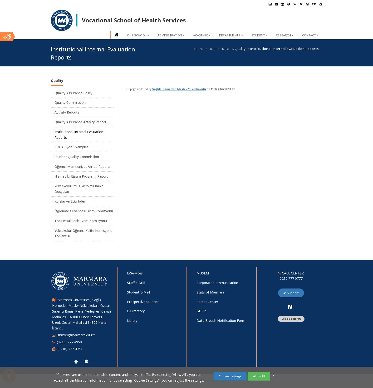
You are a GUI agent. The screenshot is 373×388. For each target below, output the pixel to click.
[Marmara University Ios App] (86, 361)
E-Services (135, 273)
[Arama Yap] (321, 5)
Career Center (207, 301)
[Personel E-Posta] (276, 4)
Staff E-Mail (136, 282)
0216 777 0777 (291, 278)
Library (132, 320)
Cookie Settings (291, 318)
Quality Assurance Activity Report (80, 122)
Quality (240, 48)
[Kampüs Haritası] (301, 4)
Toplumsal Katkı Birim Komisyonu (80, 221)
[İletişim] (294, 4)
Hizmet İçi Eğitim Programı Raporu (81, 176)
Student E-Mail (138, 292)
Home (199, 48)
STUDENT (259, 35)
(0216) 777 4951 (70, 349)
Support (291, 293)
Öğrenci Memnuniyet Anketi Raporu (82, 166)
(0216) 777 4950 (69, 342)
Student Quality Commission (76, 156)
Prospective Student (143, 301)
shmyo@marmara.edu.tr (76, 335)
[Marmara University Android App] (76, 361)
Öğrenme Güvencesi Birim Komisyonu (83, 211)
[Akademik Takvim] (282, 4)
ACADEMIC (202, 35)
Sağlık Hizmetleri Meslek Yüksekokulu (179, 89)
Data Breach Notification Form (220, 320)
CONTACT (310, 35)
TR (314, 4)
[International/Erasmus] (288, 4)
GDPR (201, 311)
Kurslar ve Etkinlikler (69, 201)
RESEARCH (285, 35)
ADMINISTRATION (171, 35)
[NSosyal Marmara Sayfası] (307, 4)
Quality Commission (70, 102)
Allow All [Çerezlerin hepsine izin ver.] (259, 376)
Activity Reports (66, 112)
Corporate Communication (217, 282)
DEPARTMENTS (231, 35)
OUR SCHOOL (138, 35)
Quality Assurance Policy (73, 93)
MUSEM (202, 273)
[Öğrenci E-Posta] (270, 4)
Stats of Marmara (210, 292)
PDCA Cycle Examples (71, 147)
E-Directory (136, 311)
